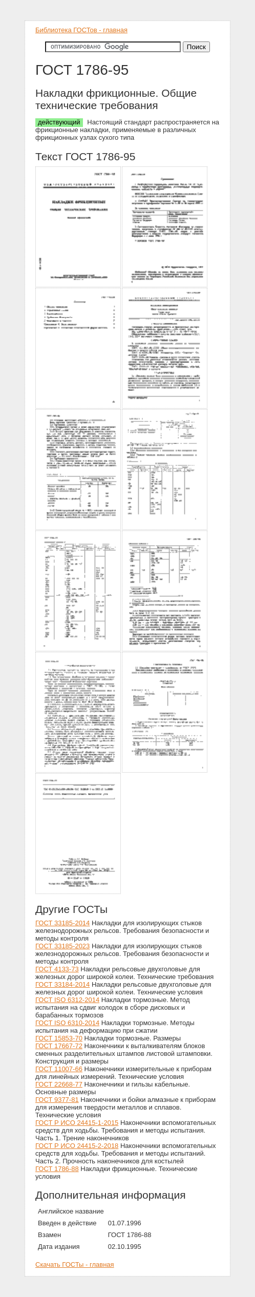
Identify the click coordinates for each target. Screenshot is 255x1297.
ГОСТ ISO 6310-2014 (67, 1023)
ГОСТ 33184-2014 (62, 984)
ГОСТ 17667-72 (58, 1046)
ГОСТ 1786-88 (57, 1169)
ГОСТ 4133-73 (57, 969)
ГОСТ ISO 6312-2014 (67, 1000)
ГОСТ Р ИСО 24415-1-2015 (76, 1122)
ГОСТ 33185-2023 (62, 946)
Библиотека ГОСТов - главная (81, 30)
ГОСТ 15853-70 (58, 1038)
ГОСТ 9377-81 (57, 1099)
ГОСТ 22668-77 (58, 1084)
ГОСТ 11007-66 (58, 1069)
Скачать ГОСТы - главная (74, 1264)
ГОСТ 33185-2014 (62, 923)
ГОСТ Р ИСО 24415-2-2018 (76, 1146)
